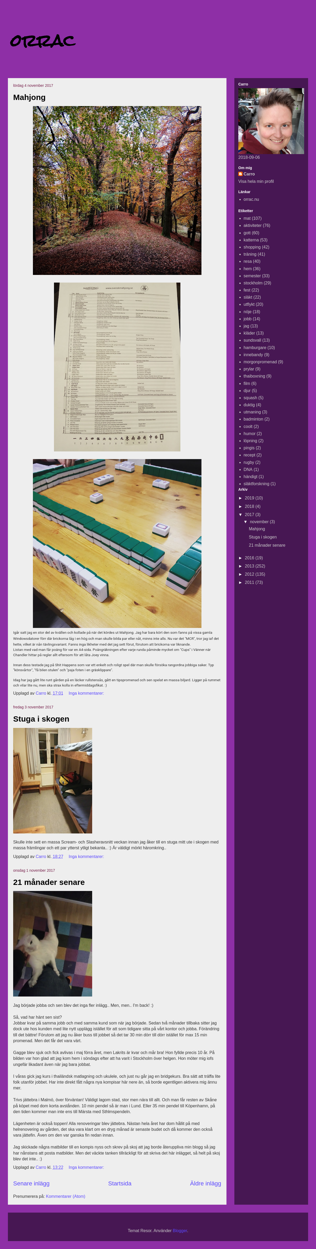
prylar (249, 369)
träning (250, 254)
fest (247, 290)
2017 (250, 514)
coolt (248, 426)
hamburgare (255, 347)
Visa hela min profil (256, 181)
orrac (43, 40)
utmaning (252, 412)
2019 (250, 498)
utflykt (249, 304)
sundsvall (252, 340)
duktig (249, 405)
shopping (252, 247)
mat (247, 218)
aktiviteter (252, 225)
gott (247, 233)
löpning (250, 440)
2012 (250, 574)
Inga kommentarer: (87, 693)
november (260, 521)
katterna (251, 240)
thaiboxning (254, 376)
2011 (250, 582)
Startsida (119, 1183)
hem (248, 268)
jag (246, 326)
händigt (251, 476)
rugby (249, 462)
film (247, 383)
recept (249, 455)
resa (248, 261)
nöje (247, 311)
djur (247, 390)
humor (249, 433)
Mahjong (29, 97)
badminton (253, 419)
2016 (250, 558)
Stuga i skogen (41, 718)
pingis (249, 448)
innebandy (253, 354)
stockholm (253, 283)
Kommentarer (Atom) (65, 1196)
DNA (248, 469)
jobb (247, 319)
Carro (249, 174)
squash (250, 397)
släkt (248, 297)
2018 (250, 506)
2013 (250, 566)
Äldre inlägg (205, 1183)
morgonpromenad (260, 362)
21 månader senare (49, 882)
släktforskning (256, 484)
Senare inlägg (31, 1183)
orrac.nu (251, 199)
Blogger (180, 1230)
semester (252, 276)
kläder (249, 333)
